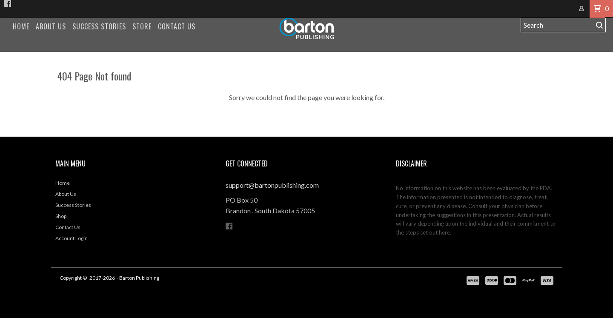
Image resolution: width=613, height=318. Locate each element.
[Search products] (557, 25)
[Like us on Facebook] (7, 3)
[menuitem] (21, 26)
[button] (597, 9)
